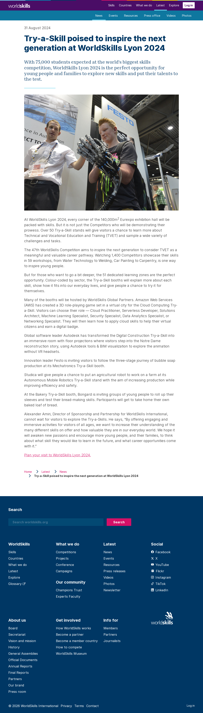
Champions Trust (69, 590)
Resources (131, 15)
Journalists (112, 641)
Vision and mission (22, 641)
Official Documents (22, 660)
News (98, 15)
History (14, 647)
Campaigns (64, 571)
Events (113, 15)
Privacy (66, 706)
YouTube (160, 565)
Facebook (160, 552)
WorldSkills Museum (71, 654)
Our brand (16, 685)
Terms (79, 706)
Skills (111, 5)
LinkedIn (159, 590)
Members (110, 628)
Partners (15, 679)
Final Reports (18, 673)
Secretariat (17, 634)
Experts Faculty (68, 596)
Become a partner (70, 634)
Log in (189, 5)
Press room (17, 692)
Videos (171, 15)
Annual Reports (20, 666)
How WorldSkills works (73, 628)
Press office (152, 15)
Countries (125, 5)
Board (12, 628)
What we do (144, 5)
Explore (174, 5)
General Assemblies (23, 654)
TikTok (158, 584)
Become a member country (77, 641)
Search (119, 522)
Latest (160, 5)
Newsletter (112, 590)
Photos (187, 15)
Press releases (114, 571)
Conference (65, 565)
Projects (62, 558)
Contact (92, 706)
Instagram (161, 577)
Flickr (157, 571)
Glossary (16, 584)
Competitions (66, 552)
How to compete (69, 647)
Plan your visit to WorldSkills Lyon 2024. (57, 455)
